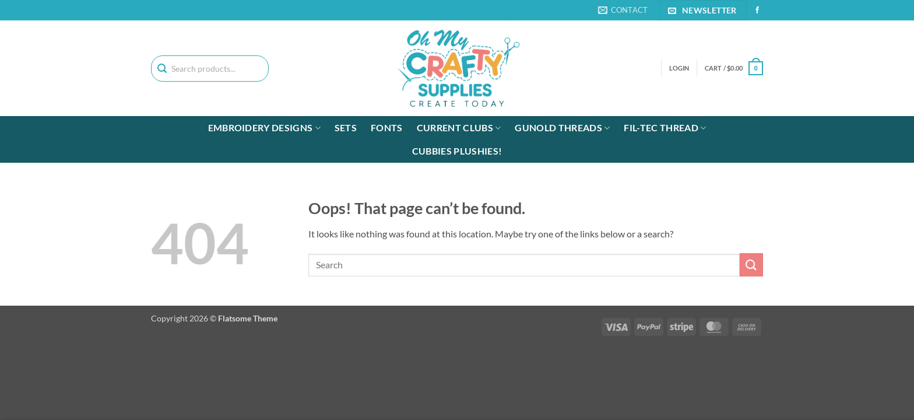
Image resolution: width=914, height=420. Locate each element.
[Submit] (751, 264)
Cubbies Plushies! (457, 150)
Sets (346, 127)
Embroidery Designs (264, 128)
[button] (734, 68)
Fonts (387, 127)
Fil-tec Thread (665, 128)
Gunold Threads (562, 128)
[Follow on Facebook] (757, 10)
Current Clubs (459, 128)
